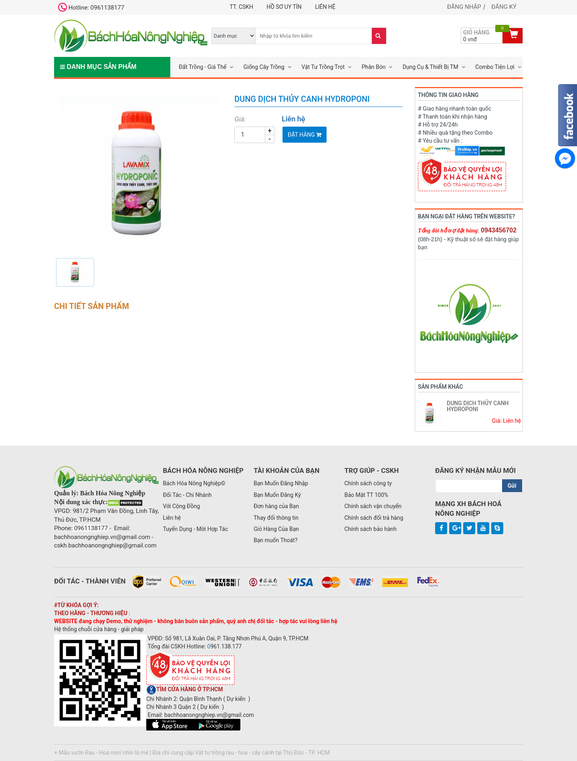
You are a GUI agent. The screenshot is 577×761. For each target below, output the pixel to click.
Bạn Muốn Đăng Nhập (281, 483)
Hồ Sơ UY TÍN (283, 7)
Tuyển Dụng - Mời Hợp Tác (195, 529)
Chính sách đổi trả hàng (373, 518)
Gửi (512, 485)
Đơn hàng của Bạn (276, 506)
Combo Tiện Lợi (494, 67)
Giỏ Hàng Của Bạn (276, 529)
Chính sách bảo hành (370, 529)
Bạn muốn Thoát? (275, 540)
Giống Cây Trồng (263, 67)
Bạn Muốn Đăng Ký (277, 495)
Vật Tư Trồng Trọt (323, 67)
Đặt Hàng (304, 134)
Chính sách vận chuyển (372, 506)
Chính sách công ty (367, 483)
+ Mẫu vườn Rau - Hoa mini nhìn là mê (101, 752)
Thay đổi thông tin (276, 518)
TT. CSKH (241, 7)
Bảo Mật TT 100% (366, 495)
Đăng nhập (464, 6)
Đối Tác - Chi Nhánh (187, 495)
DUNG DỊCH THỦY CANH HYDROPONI (478, 406)
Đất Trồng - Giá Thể (202, 67)
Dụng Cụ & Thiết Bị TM (430, 67)
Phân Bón (373, 67)
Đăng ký (503, 6)
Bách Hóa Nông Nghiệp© (194, 483)
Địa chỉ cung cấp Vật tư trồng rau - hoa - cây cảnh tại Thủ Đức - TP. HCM (241, 752)
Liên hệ (325, 7)
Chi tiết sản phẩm (91, 306)
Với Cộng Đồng (181, 506)
